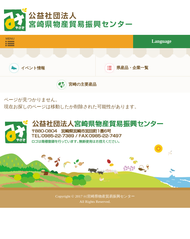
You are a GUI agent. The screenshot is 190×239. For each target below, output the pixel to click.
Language (161, 41)
